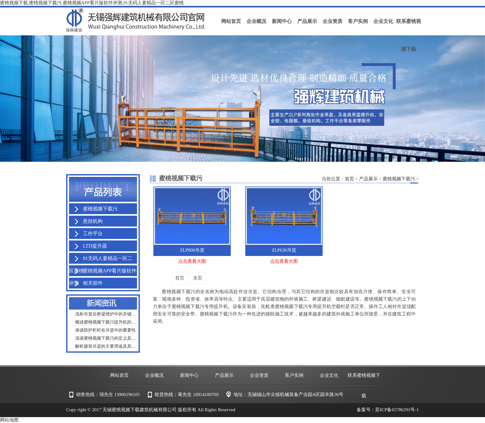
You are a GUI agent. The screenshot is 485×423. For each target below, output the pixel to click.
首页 (349, 178)
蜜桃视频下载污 (399, 178)
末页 (197, 277)
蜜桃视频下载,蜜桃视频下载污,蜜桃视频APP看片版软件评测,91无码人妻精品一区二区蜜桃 (92, 2)
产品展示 (368, 178)
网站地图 (9, 419)
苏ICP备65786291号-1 (397, 409)
